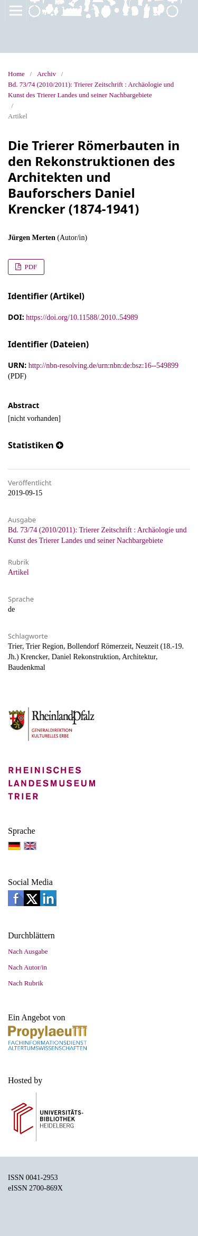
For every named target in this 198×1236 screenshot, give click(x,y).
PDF (30, 267)
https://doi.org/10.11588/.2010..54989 (82, 317)
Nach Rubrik (25, 983)
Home (16, 74)
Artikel (18, 572)
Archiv (46, 74)
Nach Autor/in (27, 967)
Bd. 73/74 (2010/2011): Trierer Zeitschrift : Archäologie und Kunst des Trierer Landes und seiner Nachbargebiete (91, 89)
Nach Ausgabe (28, 951)
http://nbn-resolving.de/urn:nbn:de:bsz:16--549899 (103, 366)
